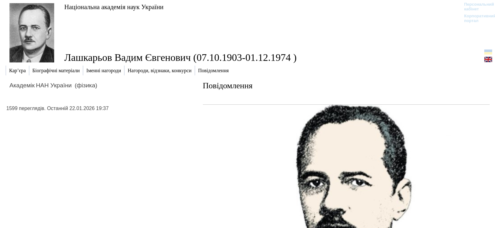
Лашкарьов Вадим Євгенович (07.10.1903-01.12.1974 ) (180, 57)
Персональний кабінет (476, 6)
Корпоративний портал (476, 18)
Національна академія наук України (114, 6)
